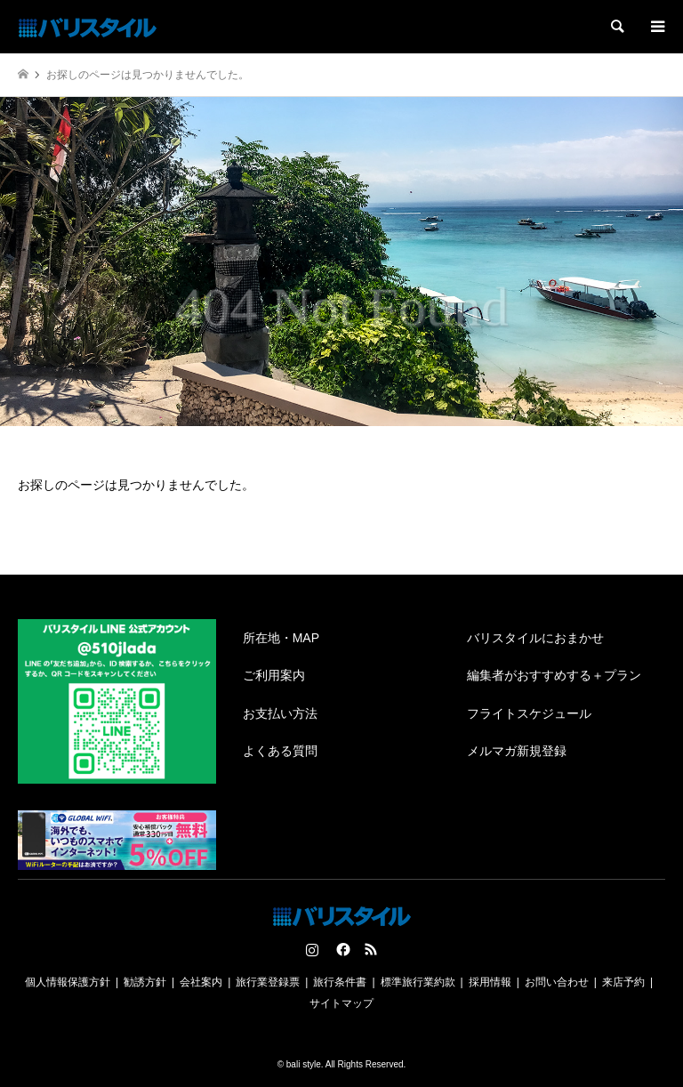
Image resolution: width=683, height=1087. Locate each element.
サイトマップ (341, 1003)
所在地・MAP (281, 638)
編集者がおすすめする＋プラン (554, 675)
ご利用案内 (274, 675)
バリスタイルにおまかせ (535, 638)
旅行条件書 (339, 982)
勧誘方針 (145, 982)
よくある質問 (280, 751)
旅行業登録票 (268, 982)
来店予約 (623, 982)
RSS (371, 949)
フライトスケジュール (529, 713)
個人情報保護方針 (67, 982)
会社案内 (201, 982)
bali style (303, 1064)
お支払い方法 (280, 713)
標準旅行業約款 (418, 982)
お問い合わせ (557, 982)
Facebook (341, 949)
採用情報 (490, 982)
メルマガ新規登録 (516, 751)
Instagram (312, 949)
